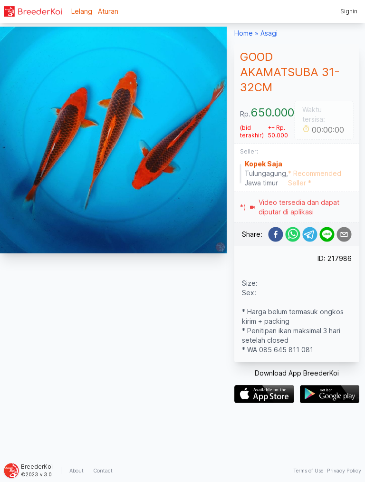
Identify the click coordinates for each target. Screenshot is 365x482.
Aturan (108, 11)
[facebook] (275, 234)
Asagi (269, 33)
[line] (327, 234)
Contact (103, 470)
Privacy (344, 470)
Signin (348, 11)
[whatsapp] (292, 234)
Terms (308, 470)
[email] (344, 234)
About (76, 470)
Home (243, 33)
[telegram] (309, 234)
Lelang (81, 11)
